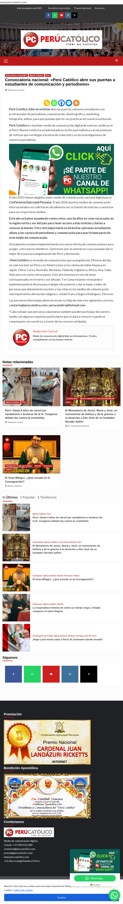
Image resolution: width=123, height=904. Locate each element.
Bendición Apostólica (59, 8)
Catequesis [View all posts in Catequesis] (11, 466)
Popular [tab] (28, 497)
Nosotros (100, 8)
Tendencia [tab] (47, 497)
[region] (61, 891)
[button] (6, 60)
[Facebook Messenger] (69, 103)
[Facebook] (61, 103)
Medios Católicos (15, 486)
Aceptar (61, 897)
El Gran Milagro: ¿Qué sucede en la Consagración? (63, 579)
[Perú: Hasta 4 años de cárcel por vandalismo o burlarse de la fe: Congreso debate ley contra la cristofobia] (31, 387)
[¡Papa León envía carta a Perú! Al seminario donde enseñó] (16, 637)
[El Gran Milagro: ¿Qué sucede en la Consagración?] (31, 454)
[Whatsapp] (54, 103)
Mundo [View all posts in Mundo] (38, 466)
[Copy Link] (46, 103)
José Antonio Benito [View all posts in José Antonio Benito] (105, 399)
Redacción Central (16, 90)
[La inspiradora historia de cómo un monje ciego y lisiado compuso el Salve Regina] (16, 607)
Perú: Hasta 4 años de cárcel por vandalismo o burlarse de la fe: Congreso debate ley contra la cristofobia (31, 414)
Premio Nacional (82, 8)
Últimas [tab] (11, 497)
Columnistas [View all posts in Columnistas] (71, 399)
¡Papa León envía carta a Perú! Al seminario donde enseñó (67, 639)
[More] (76, 103)
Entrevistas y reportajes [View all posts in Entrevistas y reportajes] (16, 75)
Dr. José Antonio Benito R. (78, 426)
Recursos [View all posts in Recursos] (48, 466)
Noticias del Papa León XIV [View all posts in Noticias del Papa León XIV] (80, 636)
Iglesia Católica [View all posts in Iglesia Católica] (36, 75)
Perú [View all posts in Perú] (48, 75)
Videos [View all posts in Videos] (9, 470)
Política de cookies (23, 890)
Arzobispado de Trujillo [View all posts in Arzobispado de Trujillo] (43, 636)
